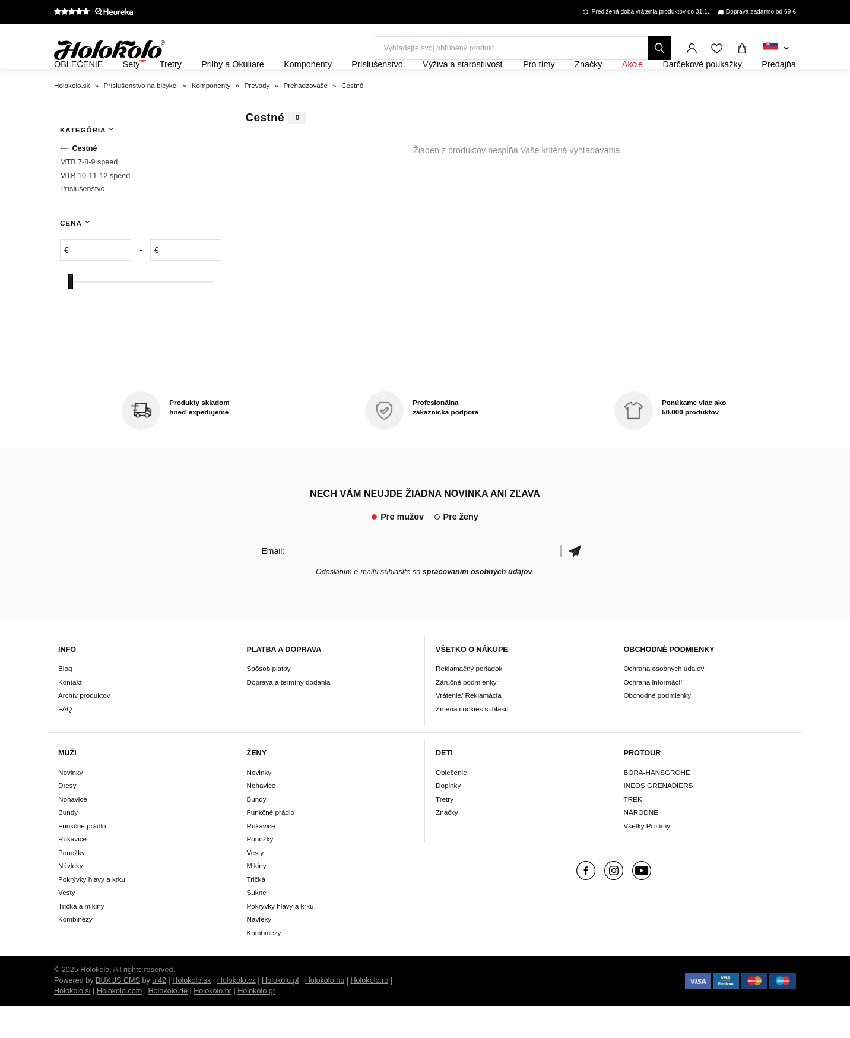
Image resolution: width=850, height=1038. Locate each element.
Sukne (257, 924)
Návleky (70, 897)
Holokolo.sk (191, 1012)
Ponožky (71, 884)
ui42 (159, 1012)
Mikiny (257, 897)
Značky (447, 844)
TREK (633, 831)
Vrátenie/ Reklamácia (469, 728)
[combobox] (776, 49)
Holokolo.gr (256, 1023)
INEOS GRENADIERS (658, 817)
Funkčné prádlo (82, 858)
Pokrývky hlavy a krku (91, 911)
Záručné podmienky (466, 714)
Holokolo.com (119, 1023)
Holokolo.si (72, 1023)
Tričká (256, 911)
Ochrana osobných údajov (664, 701)
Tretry (444, 831)
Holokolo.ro (369, 1012)
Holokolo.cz (236, 1012)
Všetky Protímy (647, 858)
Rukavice (72, 871)
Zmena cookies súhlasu (472, 741)
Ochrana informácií (653, 714)
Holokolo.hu (325, 1012)
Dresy (67, 817)
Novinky (70, 804)
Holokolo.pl (280, 1012)
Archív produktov (84, 728)
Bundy (68, 844)
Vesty (66, 924)
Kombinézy (75, 951)
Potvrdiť (575, 582)
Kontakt (70, 714)
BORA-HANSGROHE (657, 804)
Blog (65, 701)
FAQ (65, 741)
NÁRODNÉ (641, 844)
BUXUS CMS (118, 1012)
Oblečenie (451, 804)
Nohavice (72, 831)
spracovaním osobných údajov (477, 604)
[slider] (70, 313)
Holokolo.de (168, 1023)
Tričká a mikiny (81, 938)
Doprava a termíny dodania (289, 714)
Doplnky (448, 817)
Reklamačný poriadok (469, 701)
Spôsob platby (269, 701)
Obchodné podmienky (658, 728)
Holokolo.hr (212, 1023)
